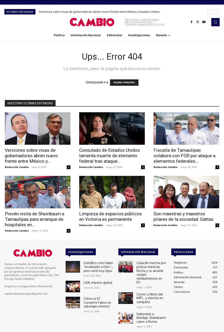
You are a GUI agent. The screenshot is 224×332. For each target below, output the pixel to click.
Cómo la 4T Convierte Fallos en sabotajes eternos (98, 300)
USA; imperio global (97, 281)
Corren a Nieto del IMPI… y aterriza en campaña (148, 288)
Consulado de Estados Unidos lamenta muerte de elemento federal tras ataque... (109, 156)
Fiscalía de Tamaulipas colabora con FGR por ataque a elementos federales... (184, 156)
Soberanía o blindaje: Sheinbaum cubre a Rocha (150, 306)
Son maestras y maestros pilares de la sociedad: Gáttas (184, 216)
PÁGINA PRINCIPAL (124, 82)
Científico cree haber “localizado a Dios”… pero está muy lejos (97, 266)
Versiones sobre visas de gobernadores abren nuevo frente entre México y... (31, 156)
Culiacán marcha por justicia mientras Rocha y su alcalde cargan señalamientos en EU (151, 268)
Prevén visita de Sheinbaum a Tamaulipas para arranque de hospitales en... (34, 219)
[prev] (210, 11)
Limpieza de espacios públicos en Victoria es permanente (110, 216)
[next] (217, 11)
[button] (215, 22)
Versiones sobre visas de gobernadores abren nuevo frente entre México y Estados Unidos (99, 11)
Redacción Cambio (17, 167)
